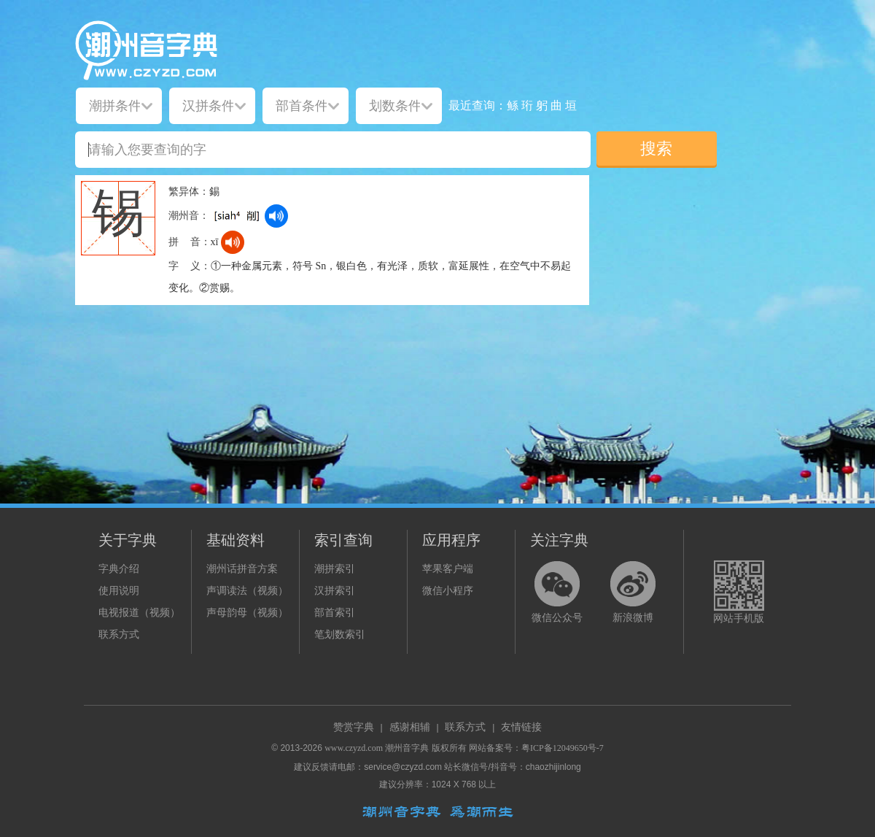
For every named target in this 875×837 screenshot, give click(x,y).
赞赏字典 (353, 727)
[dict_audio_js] (276, 216)
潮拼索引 (334, 568)
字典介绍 (118, 568)
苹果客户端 (447, 568)
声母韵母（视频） (247, 612)
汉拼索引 (334, 590)
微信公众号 (557, 617)
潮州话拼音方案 (242, 568)
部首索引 (334, 612)
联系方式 (118, 634)
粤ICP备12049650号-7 (562, 748)
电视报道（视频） (139, 612)
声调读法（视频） (247, 590)
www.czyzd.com (353, 748)
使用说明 (118, 590)
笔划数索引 (339, 634)
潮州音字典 (407, 748)
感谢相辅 (409, 727)
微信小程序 (447, 590)
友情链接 (521, 727)
